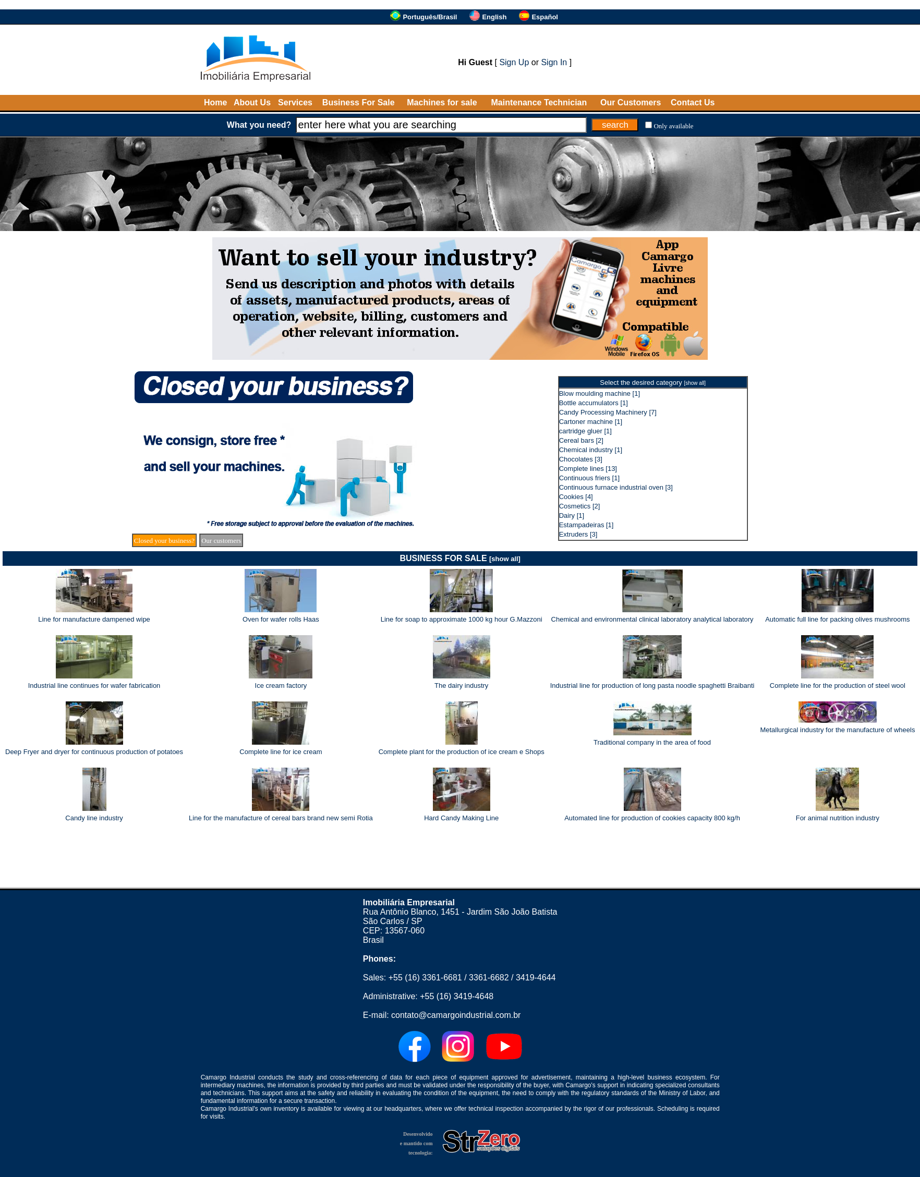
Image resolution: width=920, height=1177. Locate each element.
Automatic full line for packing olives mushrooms (837, 619)
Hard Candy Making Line (461, 818)
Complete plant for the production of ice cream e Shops (461, 752)
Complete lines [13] (588, 468)
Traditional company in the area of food (652, 742)
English (494, 17)
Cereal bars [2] (581, 440)
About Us (252, 102)
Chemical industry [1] (590, 450)
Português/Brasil (430, 17)
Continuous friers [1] (589, 478)
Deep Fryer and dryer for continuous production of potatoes (94, 752)
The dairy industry (461, 685)
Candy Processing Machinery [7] (608, 412)
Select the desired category (653, 382)
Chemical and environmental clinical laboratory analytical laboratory (652, 619)
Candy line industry (94, 818)
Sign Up (514, 62)
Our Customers (630, 102)
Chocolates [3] (580, 459)
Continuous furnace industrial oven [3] (616, 487)
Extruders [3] (578, 534)
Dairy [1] (571, 515)
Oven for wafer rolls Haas (281, 619)
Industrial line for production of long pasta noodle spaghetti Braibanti (652, 685)
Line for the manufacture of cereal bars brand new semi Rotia (281, 818)
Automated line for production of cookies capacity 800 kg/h (652, 818)
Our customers (221, 540)
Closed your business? (164, 540)
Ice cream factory (281, 685)
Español (544, 17)
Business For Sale (358, 102)
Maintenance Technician (539, 102)
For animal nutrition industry (837, 818)
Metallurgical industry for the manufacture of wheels (837, 730)
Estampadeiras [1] (586, 525)
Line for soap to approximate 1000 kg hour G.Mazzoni (461, 619)
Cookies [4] (576, 497)
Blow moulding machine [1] (599, 393)
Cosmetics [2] (579, 506)
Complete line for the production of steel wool (837, 685)
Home (215, 102)
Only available (673, 126)
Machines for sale (442, 102)
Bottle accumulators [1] (593, 403)
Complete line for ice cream (280, 752)
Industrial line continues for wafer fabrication (94, 685)
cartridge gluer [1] (585, 431)
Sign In (554, 62)
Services (295, 102)
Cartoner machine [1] (590, 422)
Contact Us (693, 102)
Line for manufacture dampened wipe (94, 619)
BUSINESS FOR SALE (460, 558)
